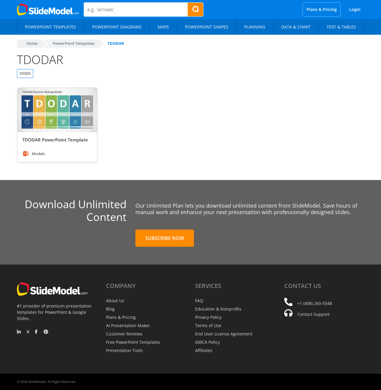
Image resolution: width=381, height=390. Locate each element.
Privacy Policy (208, 317)
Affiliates (203, 350)
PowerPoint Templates (73, 43)
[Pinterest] (46, 332)
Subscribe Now (164, 238)
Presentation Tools (124, 350)
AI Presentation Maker (128, 325)
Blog (110, 309)
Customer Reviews (124, 334)
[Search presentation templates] (195, 9)
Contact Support (313, 314)
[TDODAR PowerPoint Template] (57, 110)
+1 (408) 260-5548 (314, 303)
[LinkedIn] (19, 332)
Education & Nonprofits (218, 309)
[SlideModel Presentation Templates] (48, 9)
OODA (25, 73)
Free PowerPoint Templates (133, 342)
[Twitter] (28, 332)
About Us (115, 300)
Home (31, 43)
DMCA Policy (207, 342)
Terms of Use (208, 325)
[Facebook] (37, 332)
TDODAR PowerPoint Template (55, 140)
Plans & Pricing (321, 9)
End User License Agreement (223, 334)
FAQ (199, 300)
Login (355, 9)
